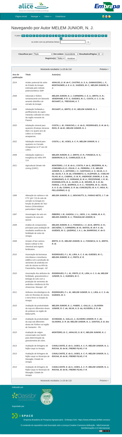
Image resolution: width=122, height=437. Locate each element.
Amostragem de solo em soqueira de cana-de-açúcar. (35, 217)
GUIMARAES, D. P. (60, 179)
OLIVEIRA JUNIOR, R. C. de (89, 319)
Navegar (35, 16)
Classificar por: (26, 54)
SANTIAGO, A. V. (87, 171)
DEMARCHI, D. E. (60, 158)
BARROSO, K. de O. (96, 230)
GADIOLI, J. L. (72, 214)
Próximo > (104, 69)
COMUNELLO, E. (59, 168)
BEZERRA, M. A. (99, 165)
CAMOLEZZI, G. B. (77, 158)
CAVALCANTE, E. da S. (62, 346)
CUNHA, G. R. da (70, 187)
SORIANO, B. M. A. (78, 179)
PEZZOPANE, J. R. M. (98, 179)
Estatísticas (60, 16)
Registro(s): (50, 58)
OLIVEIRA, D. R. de (92, 308)
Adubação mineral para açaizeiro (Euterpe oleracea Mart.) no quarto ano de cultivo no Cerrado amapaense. (37, 130)
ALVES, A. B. (78, 182)
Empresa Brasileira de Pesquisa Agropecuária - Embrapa (48, 420)
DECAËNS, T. (58, 228)
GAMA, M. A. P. (98, 214)
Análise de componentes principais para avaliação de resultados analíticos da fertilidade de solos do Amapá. (37, 230)
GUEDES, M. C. (83, 85)
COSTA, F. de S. (83, 165)
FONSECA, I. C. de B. (82, 225)
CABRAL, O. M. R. (73, 176)
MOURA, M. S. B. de (94, 182)
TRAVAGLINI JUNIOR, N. (84, 217)
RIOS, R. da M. (58, 128)
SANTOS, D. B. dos (100, 322)
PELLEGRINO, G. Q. (61, 190)
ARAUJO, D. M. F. (77, 332)
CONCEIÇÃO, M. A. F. (89, 187)
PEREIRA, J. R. (88, 168)
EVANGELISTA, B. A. (61, 182)
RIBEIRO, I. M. (58, 214)
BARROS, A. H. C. (76, 185)
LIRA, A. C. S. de (79, 254)
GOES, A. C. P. (71, 141)
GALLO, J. (88, 305)
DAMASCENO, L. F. (98, 82)
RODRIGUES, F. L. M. (61, 254)
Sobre (47, 16)
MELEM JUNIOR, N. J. (62, 96)
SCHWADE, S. (58, 319)
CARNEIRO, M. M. (73, 228)
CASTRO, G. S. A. (80, 82)
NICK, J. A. (85, 214)
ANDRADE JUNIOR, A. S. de (95, 176)
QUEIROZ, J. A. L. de (76, 230)
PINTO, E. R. (78, 257)
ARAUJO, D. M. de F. (61, 82)
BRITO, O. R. (98, 96)
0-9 (23, 36)
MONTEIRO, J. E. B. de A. (63, 165)
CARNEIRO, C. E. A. (82, 96)
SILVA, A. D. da (75, 308)
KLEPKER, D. (93, 174)
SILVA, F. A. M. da (63, 174)
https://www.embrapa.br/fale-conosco (94, 420)
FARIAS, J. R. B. (59, 185)
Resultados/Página (88, 54)
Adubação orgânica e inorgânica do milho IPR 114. (35, 157)
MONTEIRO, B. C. (60, 332)
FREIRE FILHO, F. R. (78, 348)
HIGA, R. (104, 187)
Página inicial (21, 16)
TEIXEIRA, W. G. (92, 185)
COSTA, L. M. (58, 125)
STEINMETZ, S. (79, 174)
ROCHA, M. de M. (60, 348)
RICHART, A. (57, 101)
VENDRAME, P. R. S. (61, 98)
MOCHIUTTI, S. (80, 195)
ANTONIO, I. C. (72, 171)
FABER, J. (77, 305)
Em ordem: (59, 54)
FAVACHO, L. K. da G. (75, 125)
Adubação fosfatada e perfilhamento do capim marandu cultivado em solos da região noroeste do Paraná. (37, 114)
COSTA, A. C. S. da (95, 98)
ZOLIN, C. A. (74, 168)
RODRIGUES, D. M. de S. (97, 125)
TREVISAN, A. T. (72, 101)
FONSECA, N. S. (93, 155)
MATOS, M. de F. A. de (93, 228)
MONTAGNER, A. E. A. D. (63, 85)
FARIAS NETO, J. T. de (98, 195)
